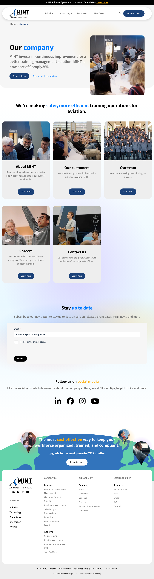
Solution (13, 507)
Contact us (77, 252)
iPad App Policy (97, 569)
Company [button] (65, 13)
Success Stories (120, 489)
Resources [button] (82, 13)
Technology (15, 512)
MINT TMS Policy (64, 569)
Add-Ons (48, 532)
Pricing (13, 526)
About (81, 489)
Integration (15, 522)
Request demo (19, 76)
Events (117, 497)
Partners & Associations (89, 506)
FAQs (116, 502)
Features (48, 485)
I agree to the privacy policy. (33, 341)
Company (84, 485)
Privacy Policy (41, 569)
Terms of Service (112, 569)
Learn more (103, 2)
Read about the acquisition (45, 76)
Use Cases (99, 13)
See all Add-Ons (50, 552)
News (116, 493)
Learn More (26, 191)
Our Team (83, 497)
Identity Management (53, 540)
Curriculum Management (55, 505)
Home (13, 24)
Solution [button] (49, 13)
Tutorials (118, 506)
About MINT (26, 166)
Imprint (52, 569)
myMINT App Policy (80, 569)
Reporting (48, 517)
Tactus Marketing (94, 574)
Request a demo (134, 13)
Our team (128, 168)
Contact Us (84, 510)
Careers (25, 251)
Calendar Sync (50, 536)
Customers (84, 493)
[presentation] (101, 346)
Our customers (76, 168)
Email (17, 328)
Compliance (15, 517)
